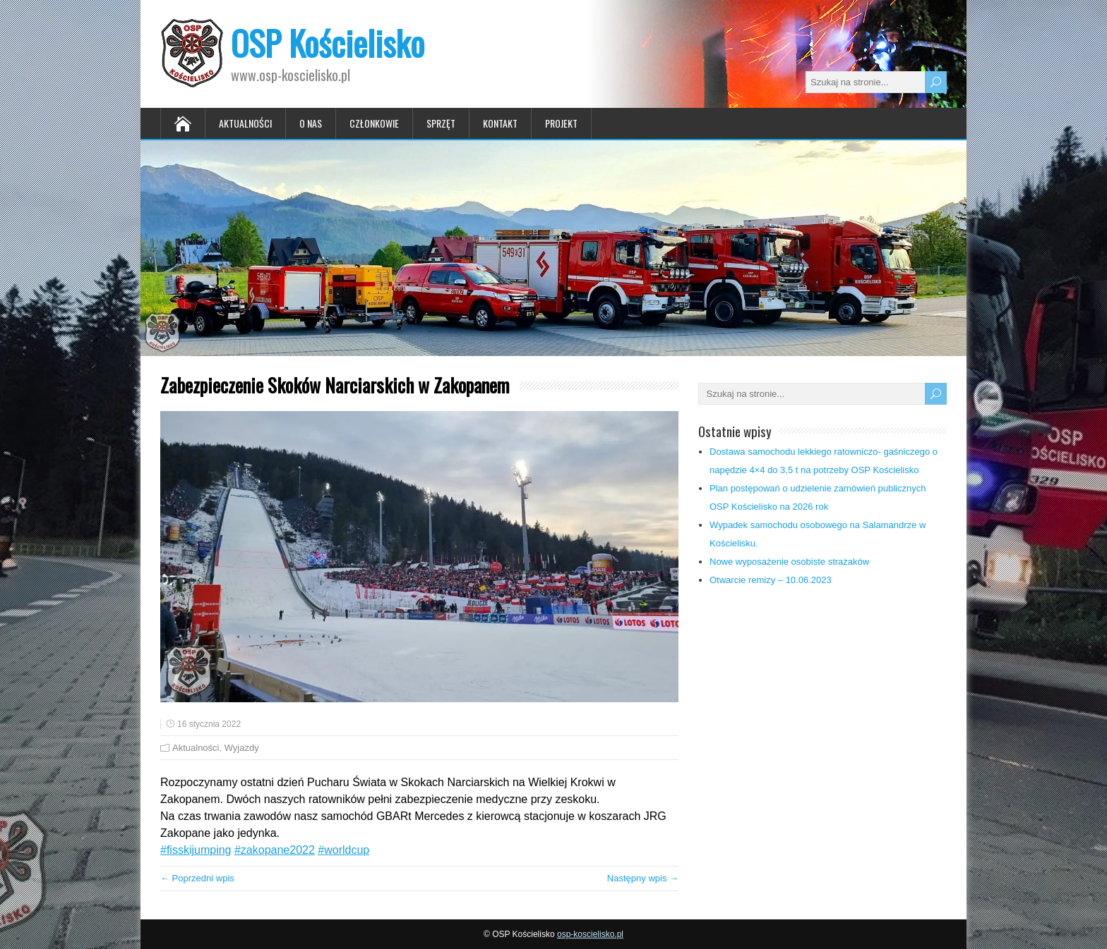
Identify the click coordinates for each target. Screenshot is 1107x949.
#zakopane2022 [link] (274, 850)
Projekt (561, 123)
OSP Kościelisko (327, 43)
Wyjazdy (242, 747)
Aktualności (245, 123)
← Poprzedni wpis (197, 878)
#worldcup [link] (343, 850)
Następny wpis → (642, 878)
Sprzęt (440, 123)
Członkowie (374, 123)
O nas (310, 123)
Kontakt (500, 123)
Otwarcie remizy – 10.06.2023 (771, 580)
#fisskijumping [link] (195, 850)
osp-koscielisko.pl (590, 934)
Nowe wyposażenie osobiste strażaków (789, 561)
